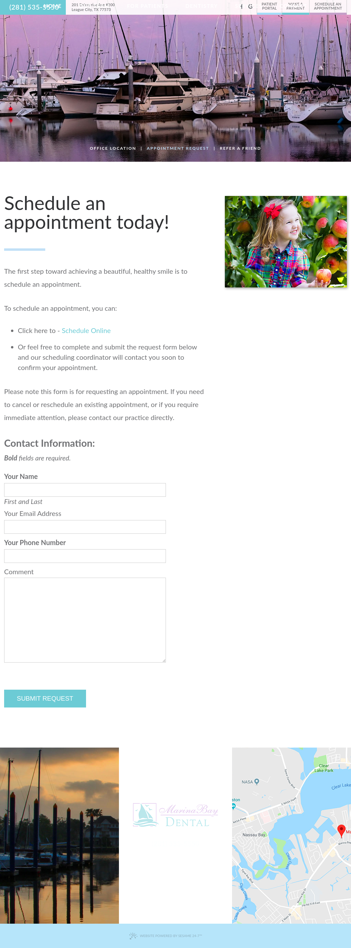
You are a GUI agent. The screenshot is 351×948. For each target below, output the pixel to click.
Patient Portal (269, 6)
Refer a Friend (240, 148)
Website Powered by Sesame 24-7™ (165, 936)
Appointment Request (178, 148)
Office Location (113, 148)
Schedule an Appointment (328, 6)
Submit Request (45, 698)
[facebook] (242, 6)
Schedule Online (86, 330)
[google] (250, 6)
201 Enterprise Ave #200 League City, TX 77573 (93, 7)
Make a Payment (296, 6)
